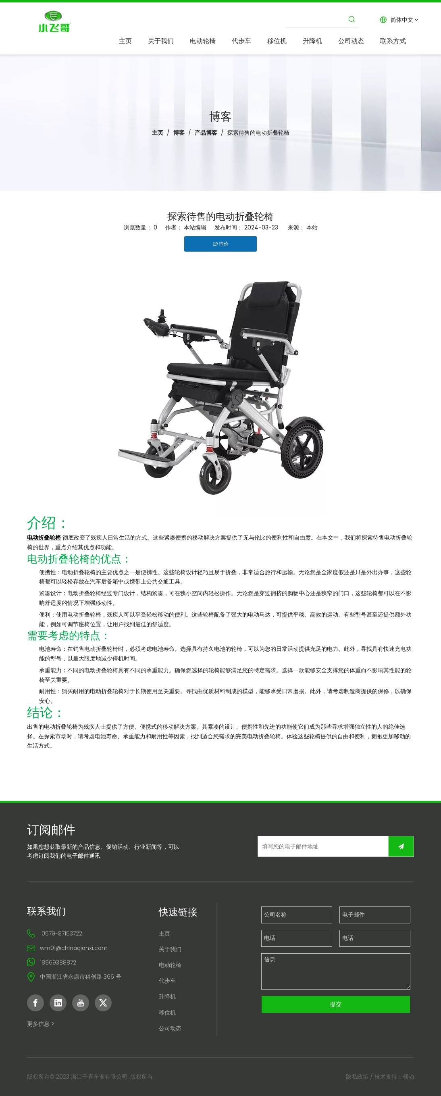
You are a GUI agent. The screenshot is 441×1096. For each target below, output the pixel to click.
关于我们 (170, 949)
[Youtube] (80, 1002)
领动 (408, 1077)
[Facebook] (35, 1002)
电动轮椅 (170, 965)
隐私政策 (357, 1077)
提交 (336, 1004)
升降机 (167, 996)
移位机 (167, 1012)
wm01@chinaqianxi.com (74, 948)
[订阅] (401, 846)
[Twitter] (103, 1002)
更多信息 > (40, 1024)
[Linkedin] (58, 1002)
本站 (312, 227)
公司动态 (170, 1028)
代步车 (167, 981)
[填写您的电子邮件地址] (321, 846)
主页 (164, 933)
